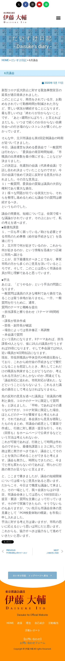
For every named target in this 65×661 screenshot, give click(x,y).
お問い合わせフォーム (32, 642)
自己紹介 (40, 623)
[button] (58, 18)
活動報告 (53, 623)
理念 (28, 623)
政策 (19, 623)
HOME (10, 623)
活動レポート (32, 630)
